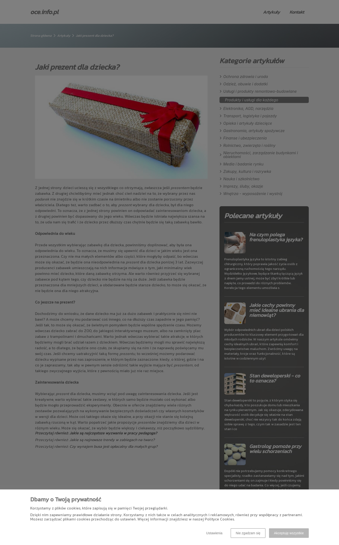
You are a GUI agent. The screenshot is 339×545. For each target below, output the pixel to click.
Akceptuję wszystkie (289, 533)
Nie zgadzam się (248, 533)
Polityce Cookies (219, 519)
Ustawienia (214, 533)
